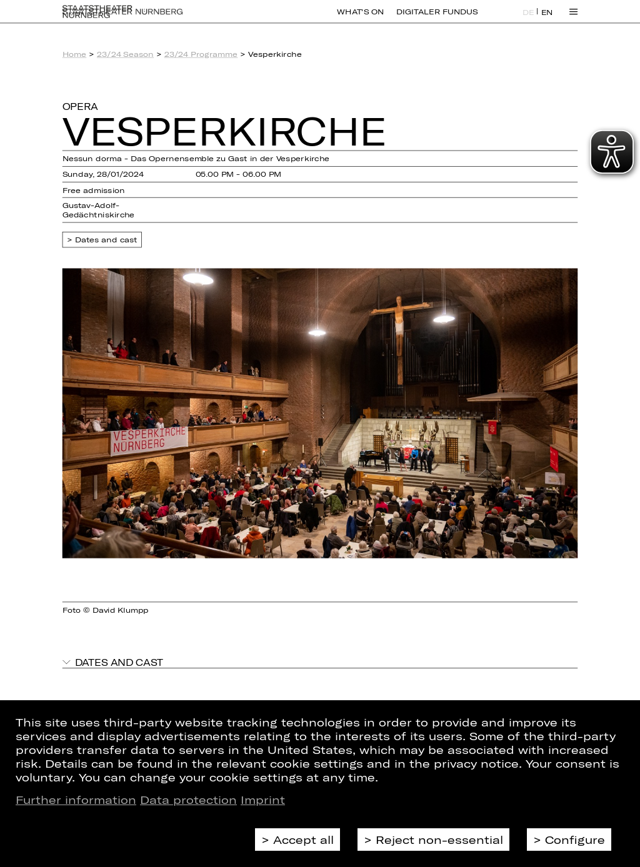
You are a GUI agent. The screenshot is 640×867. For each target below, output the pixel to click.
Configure (575, 839)
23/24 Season (125, 54)
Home (74, 54)
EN (547, 19)
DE (528, 19)
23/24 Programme (201, 54)
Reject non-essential (439, 839)
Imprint (263, 799)
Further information (76, 799)
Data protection (188, 799)
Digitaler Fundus (437, 18)
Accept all (303, 839)
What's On (360, 18)
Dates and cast (106, 239)
